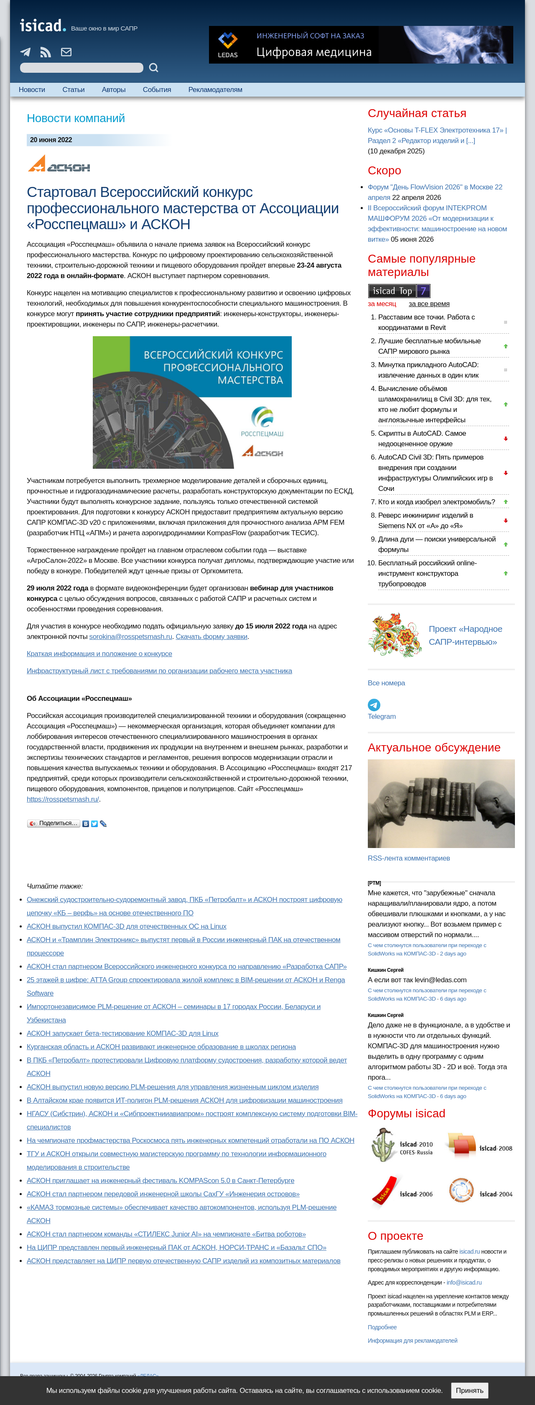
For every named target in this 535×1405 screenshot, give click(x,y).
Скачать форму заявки (211, 637)
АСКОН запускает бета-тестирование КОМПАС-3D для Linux (123, 1033)
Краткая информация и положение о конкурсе (99, 654)
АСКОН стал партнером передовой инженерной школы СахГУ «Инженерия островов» (163, 1194)
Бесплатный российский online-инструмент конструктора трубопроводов (427, 573)
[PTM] (374, 883)
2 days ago (453, 953)
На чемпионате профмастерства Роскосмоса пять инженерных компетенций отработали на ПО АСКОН (190, 1140)
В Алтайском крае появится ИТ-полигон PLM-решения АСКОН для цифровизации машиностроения (185, 1100)
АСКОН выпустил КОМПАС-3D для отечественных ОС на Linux (127, 926)
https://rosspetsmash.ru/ (63, 799)
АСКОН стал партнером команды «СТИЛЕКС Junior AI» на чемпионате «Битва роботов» (166, 1234)
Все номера (386, 683)
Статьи (73, 90)
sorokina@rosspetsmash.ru (130, 637)
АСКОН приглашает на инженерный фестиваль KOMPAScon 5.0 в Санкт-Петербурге (160, 1181)
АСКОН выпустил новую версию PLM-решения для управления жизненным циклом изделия (172, 1087)
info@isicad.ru (464, 1282)
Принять (470, 1391)
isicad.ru (469, 1251)
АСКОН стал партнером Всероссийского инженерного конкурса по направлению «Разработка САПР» (187, 967)
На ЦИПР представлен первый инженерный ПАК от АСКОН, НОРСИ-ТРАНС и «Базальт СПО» (176, 1248)
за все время (429, 304)
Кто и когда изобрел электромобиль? (436, 502)
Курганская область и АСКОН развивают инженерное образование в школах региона (161, 1047)
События (157, 90)
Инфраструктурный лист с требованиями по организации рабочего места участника (159, 671)
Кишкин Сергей (386, 970)
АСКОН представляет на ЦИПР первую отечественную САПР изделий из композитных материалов (184, 1261)
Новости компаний (76, 118)
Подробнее (382, 1327)
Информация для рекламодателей (412, 1340)
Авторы (113, 90)
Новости (32, 90)
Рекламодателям (215, 90)
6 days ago (453, 999)
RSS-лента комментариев (409, 858)
